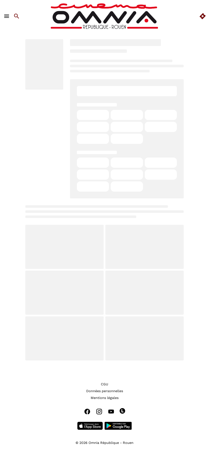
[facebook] (87, 411)
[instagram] (99, 411)
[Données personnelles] (104, 391)
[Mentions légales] (105, 397)
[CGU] (104, 384)
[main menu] (6, 16)
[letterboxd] (122, 411)
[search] (16, 16)
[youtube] (111, 411)
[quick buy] (203, 16)
